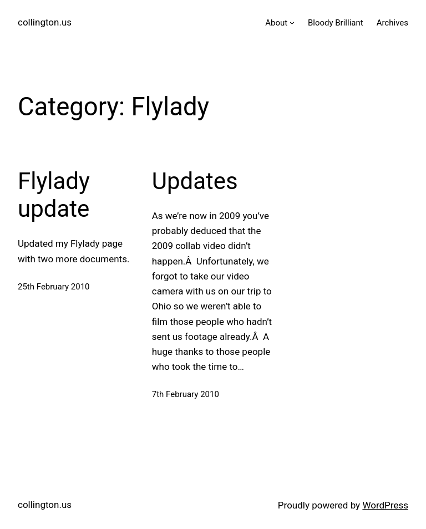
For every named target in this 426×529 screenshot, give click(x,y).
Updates (195, 181)
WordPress (385, 505)
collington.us (45, 22)
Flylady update (54, 194)
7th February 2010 (185, 394)
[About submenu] (292, 22)
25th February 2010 (54, 287)
